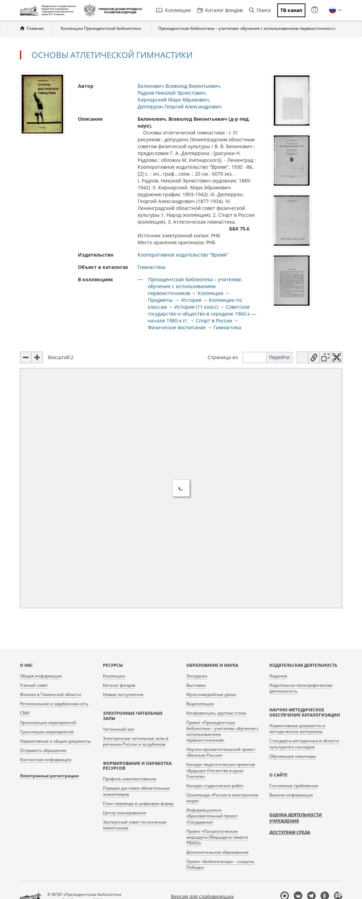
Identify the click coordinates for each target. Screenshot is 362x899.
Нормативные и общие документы (55, 741)
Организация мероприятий (48, 722)
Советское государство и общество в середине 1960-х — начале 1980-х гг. (202, 314)
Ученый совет (34, 685)
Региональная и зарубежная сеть (54, 704)
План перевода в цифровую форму (138, 803)
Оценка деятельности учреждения (295, 818)
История (191, 300)
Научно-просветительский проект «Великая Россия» (220, 752)
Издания (278, 676)
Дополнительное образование (217, 852)
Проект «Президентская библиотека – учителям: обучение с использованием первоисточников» (222, 731)
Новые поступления (123, 694)
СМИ (25, 713)
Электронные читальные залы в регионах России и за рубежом (135, 741)
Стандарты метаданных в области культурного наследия (304, 743)
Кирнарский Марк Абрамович (173, 99)
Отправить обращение (43, 750)
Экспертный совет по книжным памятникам (134, 825)
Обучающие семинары (292, 756)
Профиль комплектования (129, 779)
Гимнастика (151, 267)
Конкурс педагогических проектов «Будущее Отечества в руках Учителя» (220, 770)
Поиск (260, 10)
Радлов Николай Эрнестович (172, 93)
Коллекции (173, 10)
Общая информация (41, 676)
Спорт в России (215, 320)
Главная (35, 28)
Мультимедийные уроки (211, 694)
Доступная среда (289, 832)
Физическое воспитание (177, 327)
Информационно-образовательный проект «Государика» (212, 816)
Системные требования (293, 786)
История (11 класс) (196, 307)
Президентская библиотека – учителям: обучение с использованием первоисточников (247, 28)
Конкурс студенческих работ (215, 786)
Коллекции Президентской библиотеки (101, 28)
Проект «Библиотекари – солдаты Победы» (220, 864)
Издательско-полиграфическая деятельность (300, 688)
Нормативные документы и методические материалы (297, 728)
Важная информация (291, 795)
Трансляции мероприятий (47, 732)
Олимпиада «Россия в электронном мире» (222, 798)
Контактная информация (45, 759)
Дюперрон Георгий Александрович (180, 106)
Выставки (196, 685)
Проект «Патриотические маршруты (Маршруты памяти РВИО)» (217, 837)
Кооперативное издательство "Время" (183, 254)
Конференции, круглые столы (216, 713)
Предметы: (161, 300)
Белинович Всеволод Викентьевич (179, 86)
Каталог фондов (220, 10)
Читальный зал (118, 729)
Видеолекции (200, 704)
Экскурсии (196, 676)
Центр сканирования (124, 813)
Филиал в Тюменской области (50, 694)
